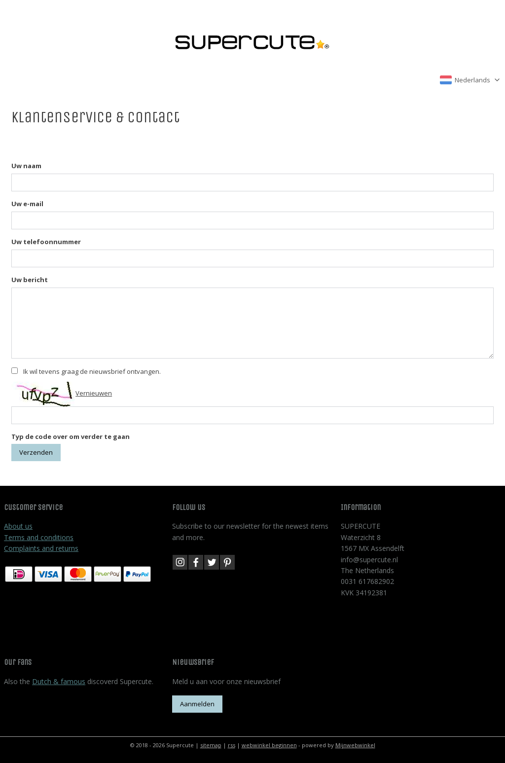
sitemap (210, 745)
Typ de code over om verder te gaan (70, 436)
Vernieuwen (93, 393)
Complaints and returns (41, 548)
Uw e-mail (27, 203)
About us (18, 526)
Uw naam (26, 165)
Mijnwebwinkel (355, 745)
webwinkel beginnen (269, 745)
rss (231, 745)
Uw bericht (29, 279)
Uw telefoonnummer (46, 241)
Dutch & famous (58, 681)
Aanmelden (197, 703)
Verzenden (36, 452)
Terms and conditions (38, 537)
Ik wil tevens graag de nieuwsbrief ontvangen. (92, 371)
